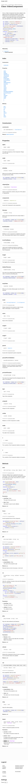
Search (21, 1)
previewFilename (7, 92)
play (4, 111)
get (4, 109)
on (4, 110)
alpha (5, 71)
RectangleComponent (11, 302)
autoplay (5, 73)
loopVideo (6, 83)
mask (5, 85)
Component (6, 51)
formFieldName (7, 80)
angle (5, 72)
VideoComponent (18, 4)
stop (4, 115)
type (4, 94)
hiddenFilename (7, 82)
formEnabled (6, 78)
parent (5, 90)
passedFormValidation (8, 91)
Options (23, 1)
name (5, 86)
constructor (6, 65)
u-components (11, 4)
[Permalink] (9, 127)
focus (5, 107)
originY (5, 89)
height (5, 81)
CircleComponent (21, 302)
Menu (25, 1)
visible (5, 96)
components (6, 76)
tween (5, 116)
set (4, 114)
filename (5, 77)
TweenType (9, 722)
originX (5, 87)
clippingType (6, 74)
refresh (5, 112)
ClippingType (14, 187)
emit (4, 106)
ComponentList (13, 200)
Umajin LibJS (4, 1)
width (5, 98)
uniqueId (5, 95)
